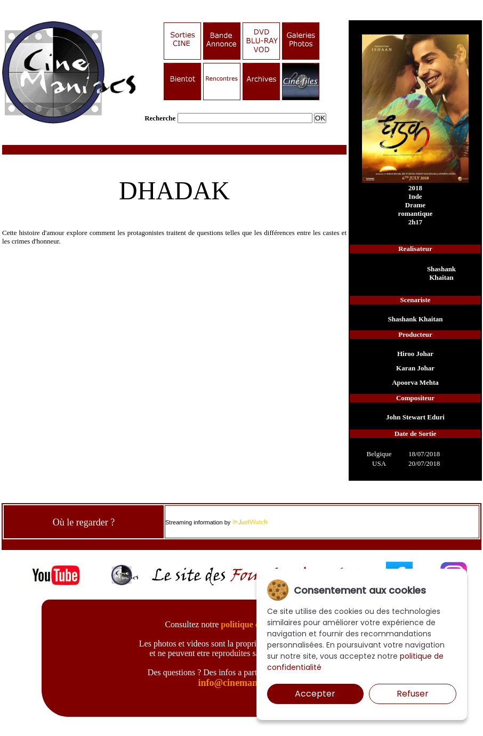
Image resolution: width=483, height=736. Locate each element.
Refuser (413, 694)
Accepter (315, 694)
